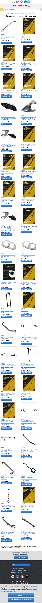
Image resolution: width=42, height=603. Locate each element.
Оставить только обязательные (21, 599)
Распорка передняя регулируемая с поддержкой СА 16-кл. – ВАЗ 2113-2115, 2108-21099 (29, 422)
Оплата (13, 570)
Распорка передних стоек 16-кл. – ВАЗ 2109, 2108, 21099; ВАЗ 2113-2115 (29, 338)
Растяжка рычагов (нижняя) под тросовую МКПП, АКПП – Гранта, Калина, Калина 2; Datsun (8, 534)
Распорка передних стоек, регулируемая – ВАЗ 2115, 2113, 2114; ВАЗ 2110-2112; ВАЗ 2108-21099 (7, 422)
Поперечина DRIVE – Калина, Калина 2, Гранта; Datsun (28, 145)
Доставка (13, 572)
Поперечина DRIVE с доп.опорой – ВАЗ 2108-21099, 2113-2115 (28, 65)
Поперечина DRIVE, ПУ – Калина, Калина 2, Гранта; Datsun (7, 173)
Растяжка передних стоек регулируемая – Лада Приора (8, 505)
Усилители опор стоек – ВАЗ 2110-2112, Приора (28, 255)
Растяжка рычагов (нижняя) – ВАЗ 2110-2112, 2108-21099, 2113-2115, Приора (28, 534)
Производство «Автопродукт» (21, 564)
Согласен (21, 595)
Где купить (14, 568)
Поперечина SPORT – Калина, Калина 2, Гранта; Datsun (28, 172)
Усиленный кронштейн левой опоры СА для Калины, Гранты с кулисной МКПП (8, 118)
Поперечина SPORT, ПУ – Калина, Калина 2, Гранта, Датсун (7, 200)
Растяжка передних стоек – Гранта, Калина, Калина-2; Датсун (27, 506)
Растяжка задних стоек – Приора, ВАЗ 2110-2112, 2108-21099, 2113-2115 (28, 284)
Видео (20, 572)
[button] (1, 9)
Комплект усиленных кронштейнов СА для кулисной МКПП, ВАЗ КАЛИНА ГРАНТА (8, 145)
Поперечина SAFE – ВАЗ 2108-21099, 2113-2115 (28, 91)
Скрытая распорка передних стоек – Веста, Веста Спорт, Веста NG (8, 37)
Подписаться (21, 557)
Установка (21, 568)
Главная (9, 13)
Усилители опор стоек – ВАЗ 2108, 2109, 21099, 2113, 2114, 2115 (8, 256)
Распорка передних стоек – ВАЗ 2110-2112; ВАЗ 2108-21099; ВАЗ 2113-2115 (8, 394)
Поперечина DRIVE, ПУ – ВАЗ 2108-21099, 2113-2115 (8, 64)
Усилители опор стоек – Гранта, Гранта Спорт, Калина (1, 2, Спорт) (8, 284)
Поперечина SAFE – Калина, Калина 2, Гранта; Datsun (28, 199)
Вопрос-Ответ (22, 570)
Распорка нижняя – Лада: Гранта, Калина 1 (7, 338)
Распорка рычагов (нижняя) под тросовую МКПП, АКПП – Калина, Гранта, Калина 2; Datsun (29, 450)
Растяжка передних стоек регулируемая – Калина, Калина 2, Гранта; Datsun (29, 479)
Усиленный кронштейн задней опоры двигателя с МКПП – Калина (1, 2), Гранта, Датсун (28, 118)
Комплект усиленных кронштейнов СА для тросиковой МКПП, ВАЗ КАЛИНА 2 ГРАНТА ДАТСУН (8, 228)
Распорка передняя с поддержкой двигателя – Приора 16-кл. (7, 450)
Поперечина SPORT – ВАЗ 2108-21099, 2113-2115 (7, 91)
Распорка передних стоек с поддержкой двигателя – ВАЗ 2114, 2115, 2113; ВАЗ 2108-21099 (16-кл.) (28, 366)
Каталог (14, 13)
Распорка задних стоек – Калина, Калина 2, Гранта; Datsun (7, 311)
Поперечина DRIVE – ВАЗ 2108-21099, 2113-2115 (29, 36)
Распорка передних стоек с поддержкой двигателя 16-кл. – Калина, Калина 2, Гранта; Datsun (8, 366)
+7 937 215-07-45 (15, 1)
